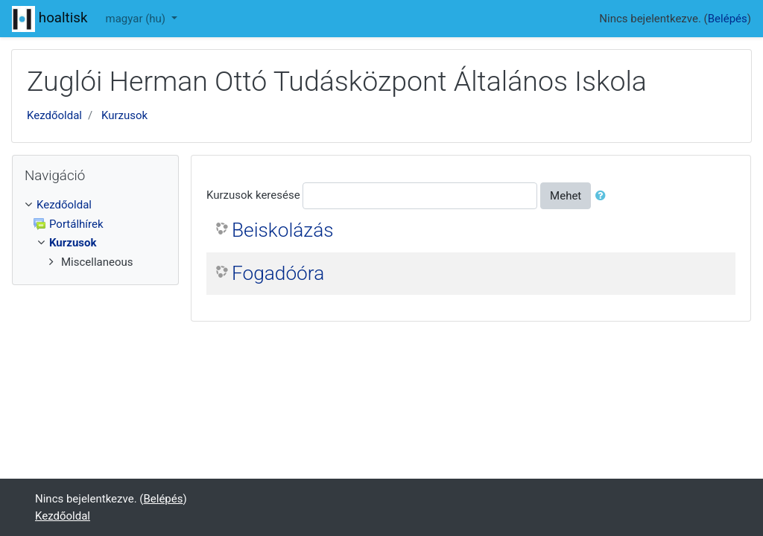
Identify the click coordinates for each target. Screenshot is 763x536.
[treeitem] (95, 205)
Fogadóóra (278, 273)
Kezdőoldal (54, 115)
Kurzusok (124, 115)
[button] (603, 196)
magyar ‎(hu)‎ (137, 18)
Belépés (727, 18)
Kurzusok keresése (253, 195)
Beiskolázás (283, 230)
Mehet (565, 195)
